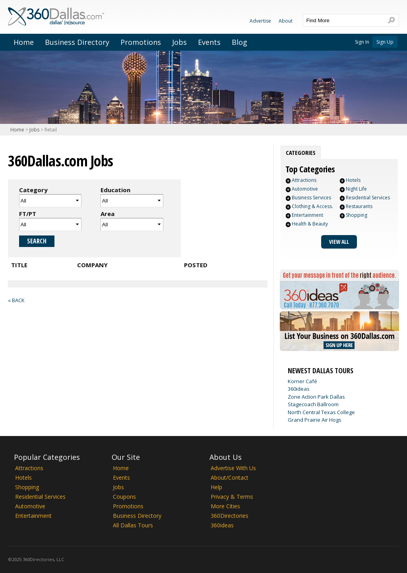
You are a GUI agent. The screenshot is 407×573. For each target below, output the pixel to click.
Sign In (362, 42)
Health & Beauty (310, 223)
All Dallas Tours (133, 525)
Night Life (356, 188)
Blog (239, 42)
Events (209, 42)
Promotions (140, 42)
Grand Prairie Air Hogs (314, 419)
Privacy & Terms (232, 496)
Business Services (311, 197)
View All (339, 241)
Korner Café (302, 381)
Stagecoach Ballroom (313, 404)
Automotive (305, 188)
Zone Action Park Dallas (316, 396)
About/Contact (229, 477)
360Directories (229, 515)
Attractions (304, 180)
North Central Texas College (321, 412)
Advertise (260, 20)
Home (24, 42)
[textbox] (343, 20)
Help (216, 487)
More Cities (225, 506)
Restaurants (359, 206)
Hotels (353, 180)
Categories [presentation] (301, 152)
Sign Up (384, 42)
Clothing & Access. (312, 206)
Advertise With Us (233, 468)
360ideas (299, 388)
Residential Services (368, 197)
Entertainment (307, 215)
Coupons (124, 496)
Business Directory (77, 42)
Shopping (356, 215)
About (286, 20)
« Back (16, 300)
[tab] (301, 152)
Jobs (179, 42)
